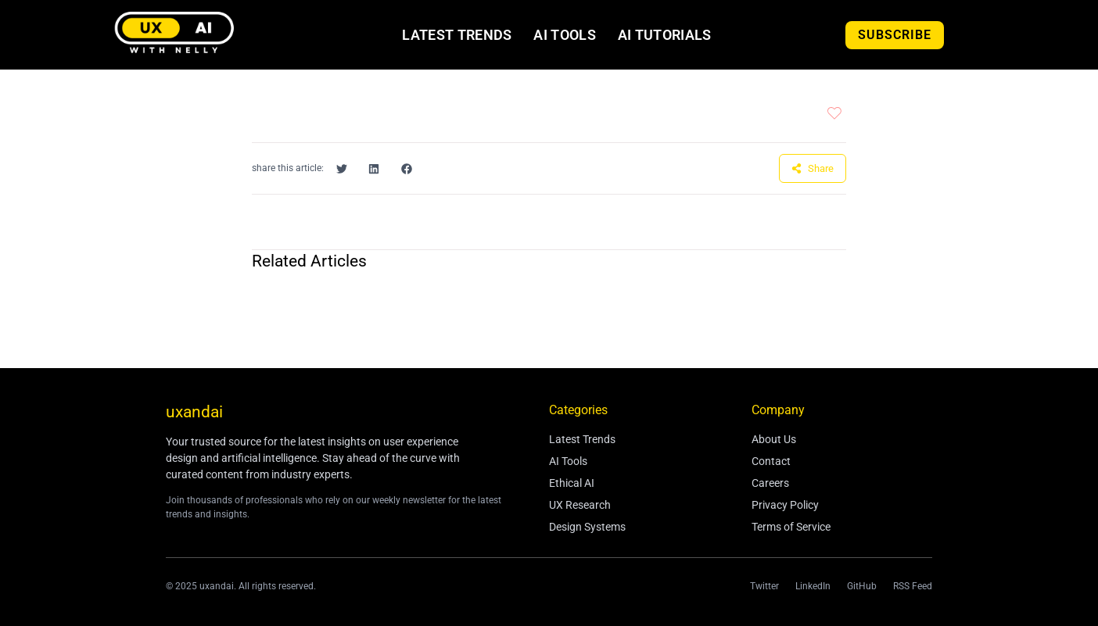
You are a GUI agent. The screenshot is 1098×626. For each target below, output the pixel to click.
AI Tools (564, 35)
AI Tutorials (665, 35)
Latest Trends (456, 35)
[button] (341, 168)
